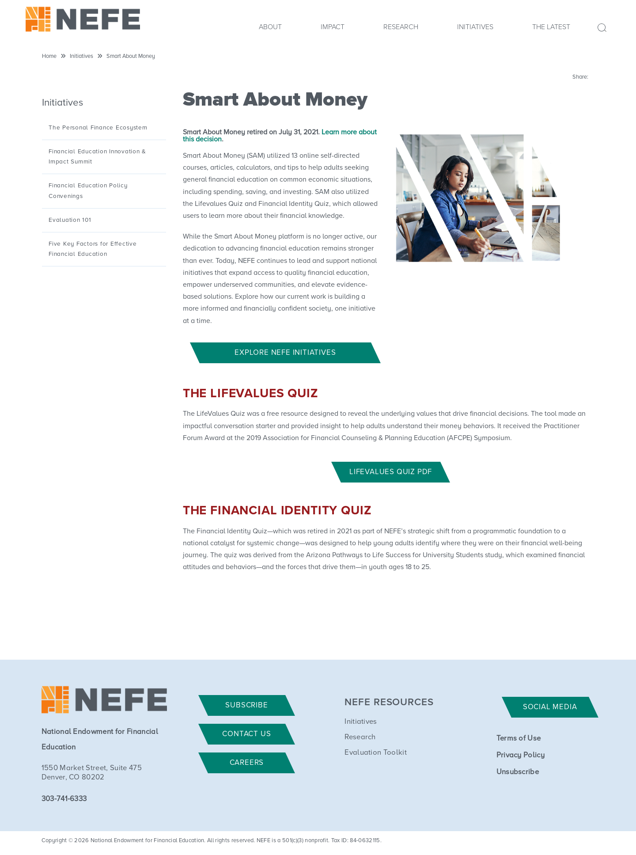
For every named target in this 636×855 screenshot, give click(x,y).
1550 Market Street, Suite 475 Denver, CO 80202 (92, 772)
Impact (332, 26)
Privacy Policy (520, 755)
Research (400, 26)
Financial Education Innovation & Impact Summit (97, 156)
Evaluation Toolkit (375, 752)
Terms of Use (518, 738)
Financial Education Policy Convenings (88, 190)
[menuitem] (270, 29)
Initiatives (475, 26)
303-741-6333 (64, 799)
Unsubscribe (517, 772)
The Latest (551, 26)
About (270, 26)
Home (49, 56)
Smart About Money (130, 56)
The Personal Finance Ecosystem (98, 128)
